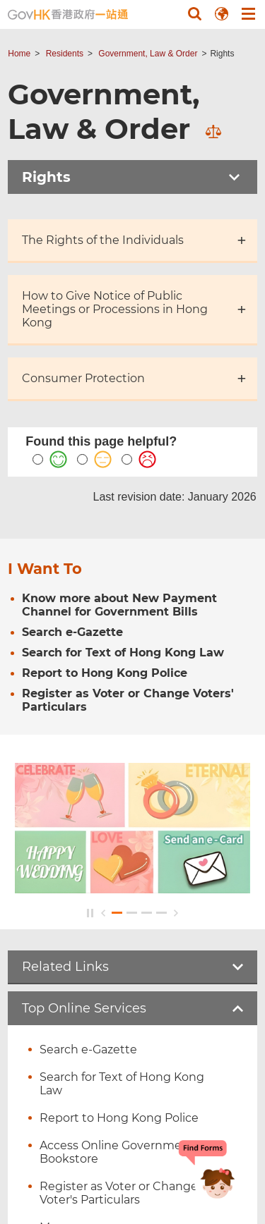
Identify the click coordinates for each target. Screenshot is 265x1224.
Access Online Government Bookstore (117, 1152)
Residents (64, 54)
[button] (194, 13)
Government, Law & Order (147, 54)
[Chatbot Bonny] (207, 1173)
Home (19, 54)
